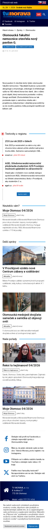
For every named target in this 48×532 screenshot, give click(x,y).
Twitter (32, 21)
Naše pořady (10, 339)
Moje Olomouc (9, 215)
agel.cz (8, 185)
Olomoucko (30, 30)
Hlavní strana (8, 30)
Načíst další (23, 194)
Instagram (21, 21)
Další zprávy (9, 241)
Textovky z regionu (15, 133)
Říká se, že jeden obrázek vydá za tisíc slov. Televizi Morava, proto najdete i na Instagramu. (27, 451)
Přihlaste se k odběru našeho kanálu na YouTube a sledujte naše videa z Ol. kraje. (27, 462)
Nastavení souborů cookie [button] (14, 526)
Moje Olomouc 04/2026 (18, 210)
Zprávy (19, 30)
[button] (44, 14)
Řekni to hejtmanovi (11, 370)
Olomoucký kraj (25, 46)
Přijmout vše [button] (33, 526)
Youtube (8, 24)
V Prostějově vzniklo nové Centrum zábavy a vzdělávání (21, 270)
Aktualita (7, 276)
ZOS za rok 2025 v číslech (18, 141)
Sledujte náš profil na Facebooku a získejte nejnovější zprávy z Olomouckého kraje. (25, 439)
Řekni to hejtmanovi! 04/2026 (21, 365)
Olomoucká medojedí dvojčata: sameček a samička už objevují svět (22, 318)
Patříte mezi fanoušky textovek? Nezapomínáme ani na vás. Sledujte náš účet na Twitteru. (28, 473)
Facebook (8, 21)
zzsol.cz (8, 155)
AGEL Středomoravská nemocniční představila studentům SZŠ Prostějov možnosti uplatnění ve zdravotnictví (24, 166)
